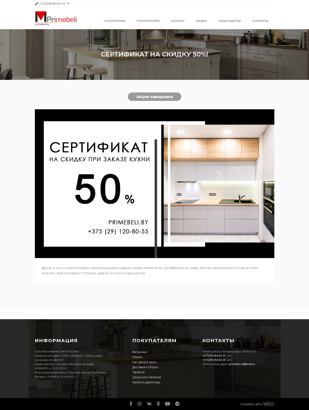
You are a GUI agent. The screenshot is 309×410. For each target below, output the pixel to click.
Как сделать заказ (144, 362)
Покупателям (148, 20)
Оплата (137, 357)
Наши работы (229, 20)
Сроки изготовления (146, 377)
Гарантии (138, 372)
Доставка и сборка (145, 367)
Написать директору (146, 382)
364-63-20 (214, 360)
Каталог (178, 20)
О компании (114, 20)
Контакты (260, 20)
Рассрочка (139, 352)
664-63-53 (52, 3)
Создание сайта (251, 404)
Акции (201, 20)
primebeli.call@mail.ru (242, 364)
